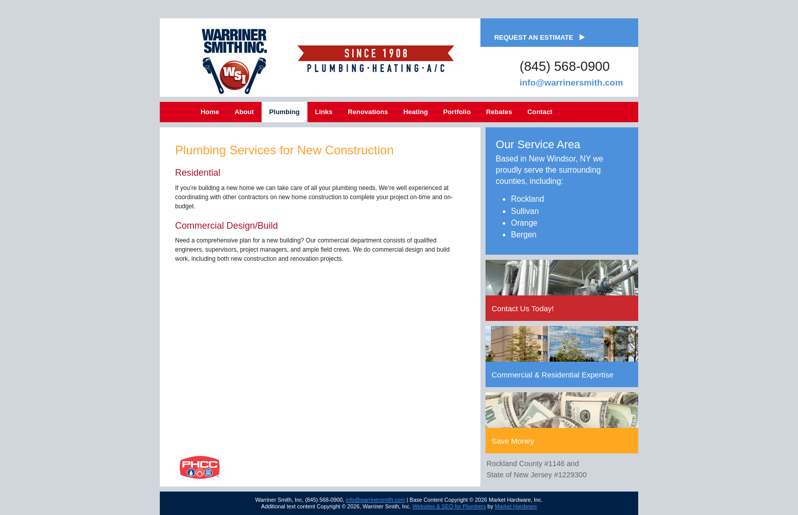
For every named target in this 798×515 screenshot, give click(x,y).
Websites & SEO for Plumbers (449, 506)
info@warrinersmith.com (571, 82)
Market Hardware (516, 506)
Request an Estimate (533, 37)
